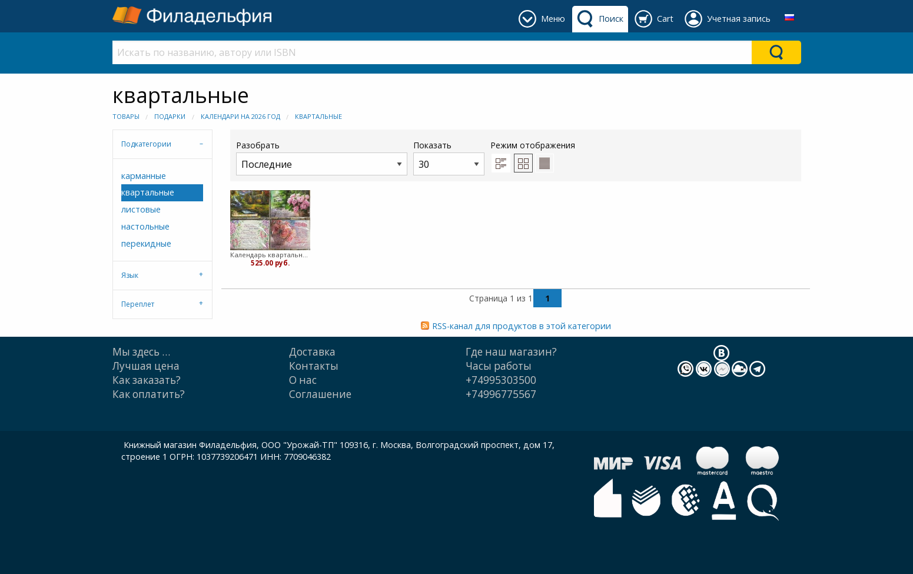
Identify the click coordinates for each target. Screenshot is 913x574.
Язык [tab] (129, 275)
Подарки (169, 116)
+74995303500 (501, 380)
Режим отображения (532, 145)
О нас (303, 380)
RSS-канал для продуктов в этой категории (521, 325)
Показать (448, 157)
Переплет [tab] (137, 304)
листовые (141, 209)
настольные (145, 226)
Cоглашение (320, 394)
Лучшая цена (146, 366)
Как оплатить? (148, 394)
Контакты (313, 366)
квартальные (318, 116)
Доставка (312, 352)
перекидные (146, 243)
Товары (126, 116)
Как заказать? (146, 380)
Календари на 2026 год (240, 116)
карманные (143, 175)
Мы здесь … (141, 352)
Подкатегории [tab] (146, 144)
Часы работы (499, 366)
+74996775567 (501, 394)
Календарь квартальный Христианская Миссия (270, 254)
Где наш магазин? (511, 352)
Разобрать (321, 157)
